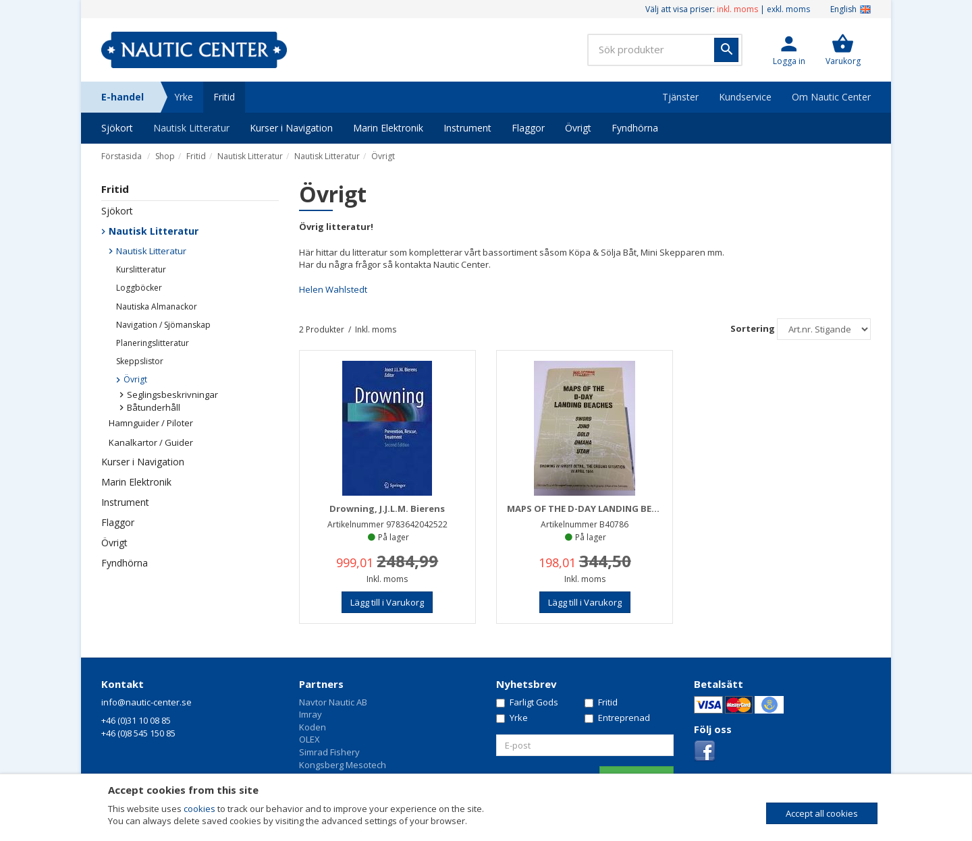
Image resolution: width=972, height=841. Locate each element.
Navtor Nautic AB (333, 702)
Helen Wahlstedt (333, 289)
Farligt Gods (527, 702)
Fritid (224, 96)
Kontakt (122, 684)
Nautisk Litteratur (191, 127)
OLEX (309, 739)
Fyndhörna (635, 127)
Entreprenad (617, 718)
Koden (312, 727)
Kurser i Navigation (291, 127)
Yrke (183, 96)
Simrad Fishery (329, 752)
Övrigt (578, 127)
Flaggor (528, 127)
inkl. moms (737, 9)
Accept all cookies (822, 813)
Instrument (467, 127)
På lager (393, 537)
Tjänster (680, 96)
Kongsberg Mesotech (342, 765)
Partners (321, 684)
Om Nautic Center (831, 96)
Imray (310, 714)
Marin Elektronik (388, 127)
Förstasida (121, 156)
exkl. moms (788, 9)
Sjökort (117, 127)
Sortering (752, 328)
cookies (199, 809)
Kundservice (745, 96)
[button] (789, 50)
